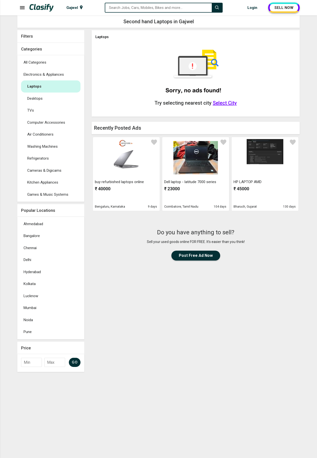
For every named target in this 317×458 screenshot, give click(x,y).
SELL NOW (283, 7)
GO (75, 362)
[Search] (217, 7)
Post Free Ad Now (196, 255)
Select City (225, 103)
